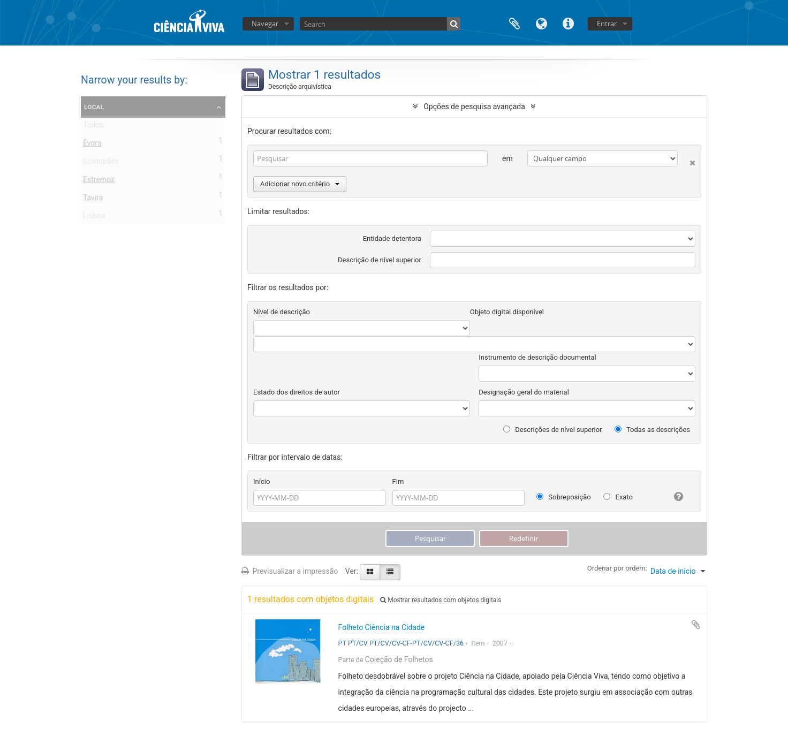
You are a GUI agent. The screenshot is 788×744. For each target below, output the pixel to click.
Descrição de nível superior (379, 260)
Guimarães (101, 163)
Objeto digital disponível (507, 312)
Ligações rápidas (568, 22)
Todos (93, 127)
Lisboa (94, 218)
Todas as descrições (652, 430)
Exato (618, 497)
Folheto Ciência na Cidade (381, 627)
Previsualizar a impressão (289, 571)
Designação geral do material (524, 392)
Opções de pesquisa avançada (474, 106)
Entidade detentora (392, 238)
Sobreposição (563, 497)
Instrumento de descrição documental (537, 357)
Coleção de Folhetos (399, 659)
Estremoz (99, 181)
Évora (92, 145)
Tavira (93, 199)
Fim (398, 481)
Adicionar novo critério (299, 184)
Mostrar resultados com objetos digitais (440, 600)
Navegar (265, 23)
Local (94, 106)
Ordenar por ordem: (617, 568)
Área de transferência (514, 22)
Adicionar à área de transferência (696, 624)
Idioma (541, 22)
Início (261, 481)
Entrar (607, 23)
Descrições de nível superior (552, 430)
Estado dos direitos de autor (296, 392)
